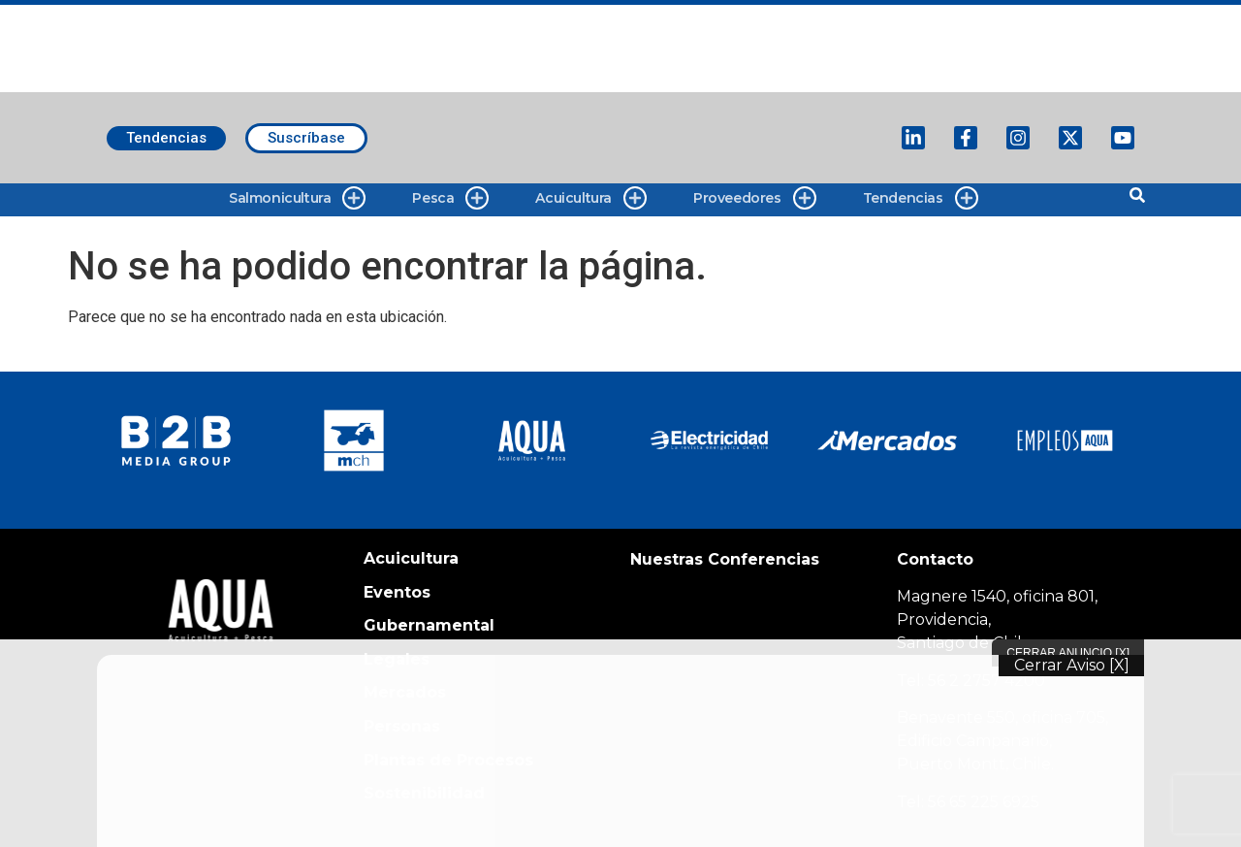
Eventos (397, 592)
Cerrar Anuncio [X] (1068, 653)
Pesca (450, 198)
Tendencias (920, 198)
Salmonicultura (297, 198)
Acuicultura (591, 198)
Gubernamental (429, 625)
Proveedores (754, 198)
